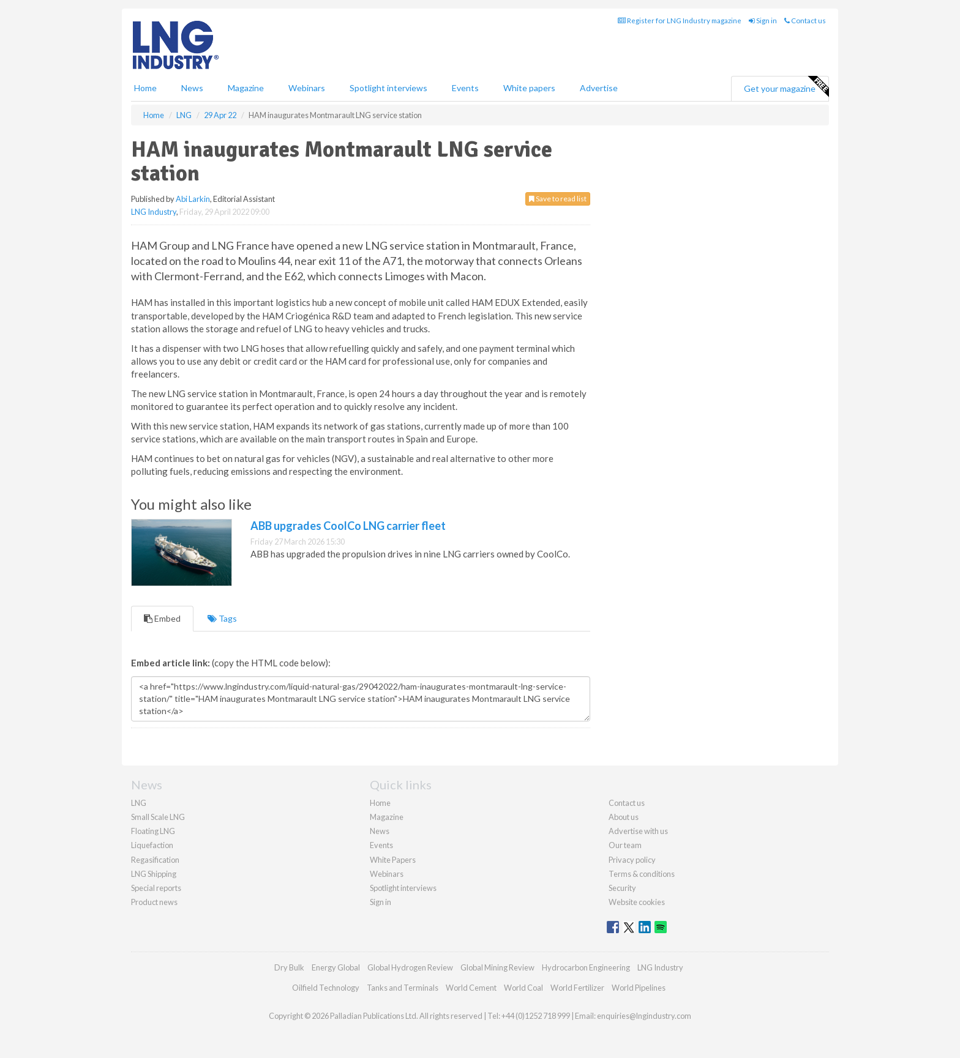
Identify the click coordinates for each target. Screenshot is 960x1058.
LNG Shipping (153, 874)
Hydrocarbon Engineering (586, 967)
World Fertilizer (577, 988)
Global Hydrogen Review (410, 967)
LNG (138, 803)
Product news (154, 902)
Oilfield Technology (325, 988)
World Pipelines (639, 988)
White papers (529, 88)
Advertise (599, 88)
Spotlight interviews (388, 88)
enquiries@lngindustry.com (644, 1016)
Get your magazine (786, 86)
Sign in (763, 20)
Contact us (805, 20)
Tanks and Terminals (402, 988)
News (379, 831)
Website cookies (637, 902)
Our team (625, 845)
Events (465, 88)
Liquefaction (152, 845)
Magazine (246, 88)
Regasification (155, 860)
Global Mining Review (497, 967)
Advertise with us (638, 831)
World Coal (523, 988)
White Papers (393, 860)
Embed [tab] (162, 618)
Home (145, 88)
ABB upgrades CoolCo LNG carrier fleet (348, 525)
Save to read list (558, 198)
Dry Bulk (289, 967)
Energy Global (336, 967)
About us (624, 817)
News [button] (192, 88)
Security (622, 888)
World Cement (471, 988)
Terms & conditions (642, 874)
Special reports (156, 888)
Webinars (306, 88)
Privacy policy (632, 860)
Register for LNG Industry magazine (679, 20)
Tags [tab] (222, 618)
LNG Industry (153, 212)
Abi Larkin (193, 199)
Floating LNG (153, 831)
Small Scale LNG (158, 817)
